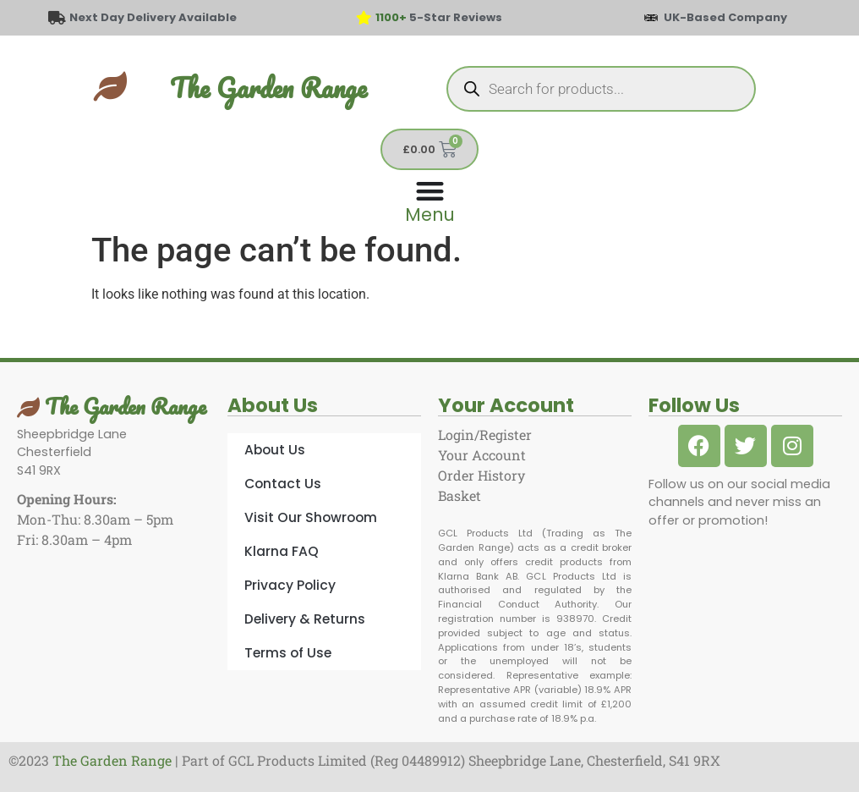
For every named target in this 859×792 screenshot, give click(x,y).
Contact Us (282, 483)
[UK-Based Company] (651, 18)
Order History (481, 475)
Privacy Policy (290, 585)
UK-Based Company (725, 17)
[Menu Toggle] (429, 200)
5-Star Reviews (438, 17)
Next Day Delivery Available (153, 17)
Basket (459, 495)
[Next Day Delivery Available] (56, 18)
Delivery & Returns (304, 619)
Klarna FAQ (281, 551)
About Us (274, 450)
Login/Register (485, 434)
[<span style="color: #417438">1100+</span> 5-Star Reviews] (363, 18)
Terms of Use (287, 653)
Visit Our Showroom (310, 517)
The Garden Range (268, 87)
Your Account (482, 455)
